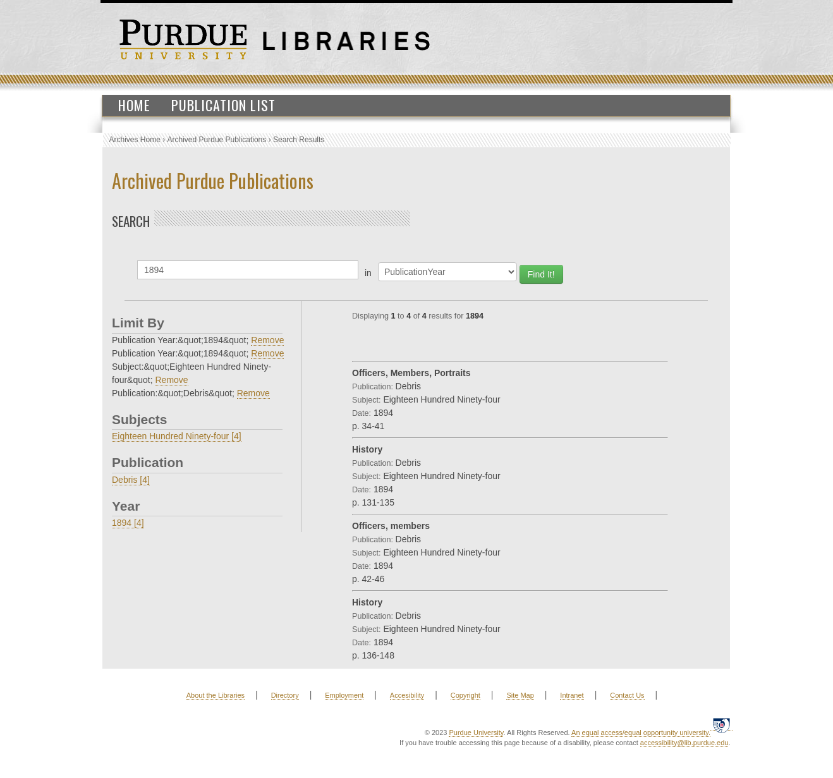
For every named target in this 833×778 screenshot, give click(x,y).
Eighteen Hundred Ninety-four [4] (176, 436)
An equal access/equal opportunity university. (640, 732)
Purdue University (476, 732)
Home (134, 105)
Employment (344, 695)
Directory (285, 695)
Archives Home (135, 139)
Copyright (465, 695)
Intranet (571, 695)
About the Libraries (215, 695)
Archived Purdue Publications (217, 139)
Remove (267, 340)
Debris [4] (131, 480)
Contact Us (627, 695)
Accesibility (407, 695)
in (368, 273)
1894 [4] (128, 523)
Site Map (519, 695)
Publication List (223, 105)
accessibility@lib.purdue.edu (684, 742)
